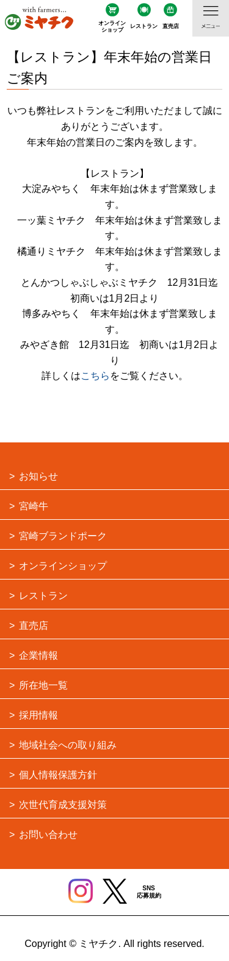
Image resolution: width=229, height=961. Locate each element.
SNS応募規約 (149, 892)
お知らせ (38, 476)
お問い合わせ (48, 834)
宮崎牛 (33, 506)
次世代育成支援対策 (63, 805)
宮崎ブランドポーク (63, 536)
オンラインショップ (112, 26)
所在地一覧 (43, 685)
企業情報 (38, 655)
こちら (95, 376)
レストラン (144, 26)
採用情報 (38, 715)
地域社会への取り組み (68, 745)
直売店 (170, 26)
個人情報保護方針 (58, 775)
